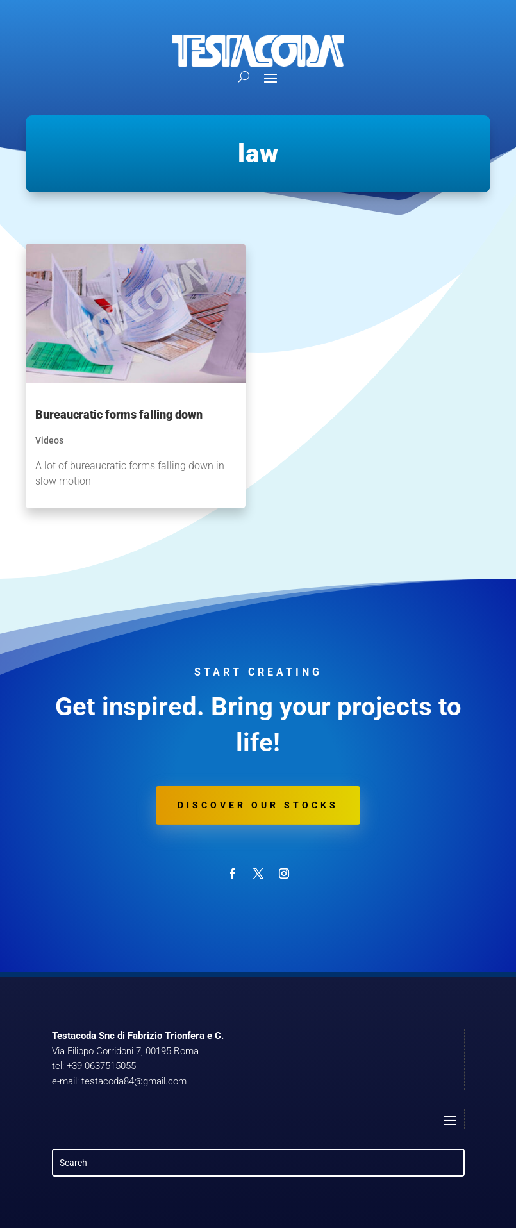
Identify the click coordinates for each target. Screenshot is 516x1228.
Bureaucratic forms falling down (119, 414)
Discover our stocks (258, 805)
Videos (49, 440)
